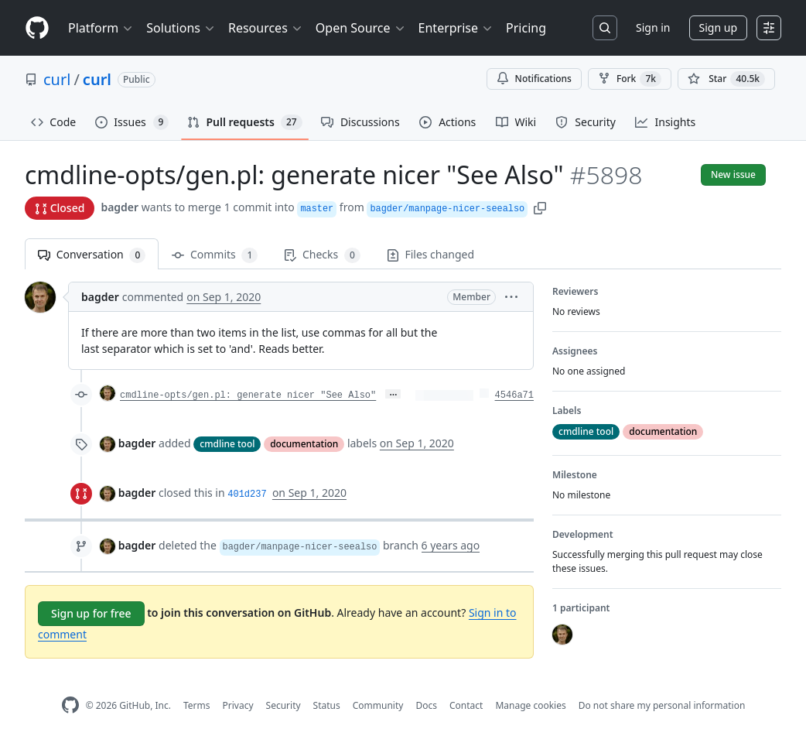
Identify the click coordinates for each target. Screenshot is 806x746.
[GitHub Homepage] (70, 705)
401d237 (246, 494)
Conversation (91, 255)
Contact (466, 705)
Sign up (718, 27)
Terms (196, 705)
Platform (101, 27)
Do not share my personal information (662, 705)
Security (283, 705)
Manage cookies (530, 705)
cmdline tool (227, 443)
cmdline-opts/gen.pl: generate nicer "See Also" (248, 395)
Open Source (361, 27)
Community (378, 705)
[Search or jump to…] (604, 27)
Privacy (238, 705)
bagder (119, 207)
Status (326, 705)
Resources (265, 27)
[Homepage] (37, 28)
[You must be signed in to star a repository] (726, 79)
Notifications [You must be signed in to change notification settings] (534, 78)
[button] (540, 207)
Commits (215, 255)
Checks (322, 255)
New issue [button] (733, 174)
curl (56, 79)
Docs (426, 705)
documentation (304, 443)
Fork (629, 79)
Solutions (181, 27)
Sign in (653, 27)
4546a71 (514, 395)
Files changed (430, 254)
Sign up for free (91, 613)
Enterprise (456, 27)
